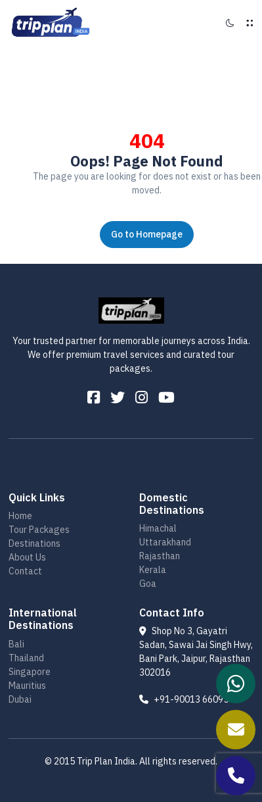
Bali (16, 644)
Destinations (34, 543)
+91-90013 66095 (184, 699)
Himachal (158, 528)
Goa (147, 583)
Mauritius (27, 685)
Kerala (152, 570)
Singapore (30, 672)
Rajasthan (159, 556)
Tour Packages (39, 530)
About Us (27, 557)
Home (20, 516)
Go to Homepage (147, 234)
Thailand (26, 658)
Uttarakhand (165, 542)
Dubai (20, 699)
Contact (25, 571)
